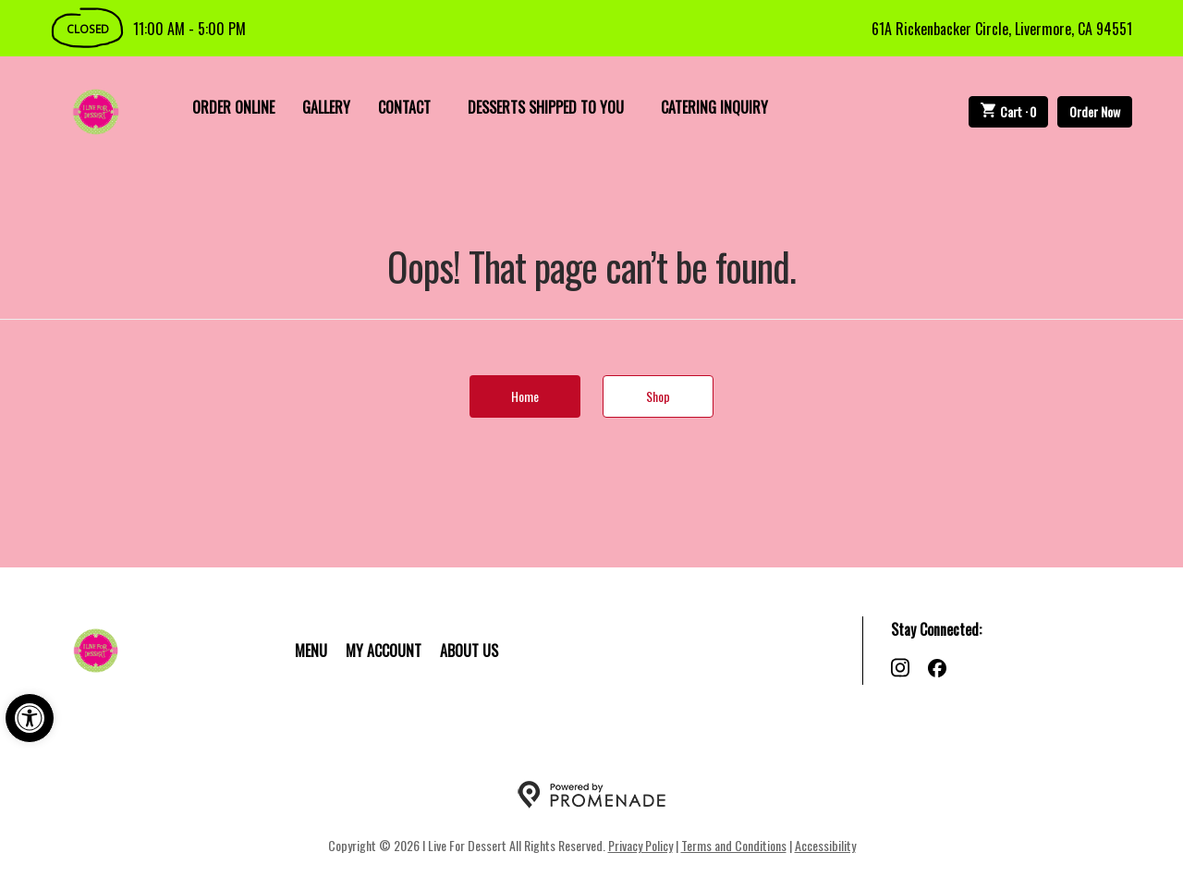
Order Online (233, 107)
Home (525, 396)
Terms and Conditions (734, 845)
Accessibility (825, 845)
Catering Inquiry (714, 107)
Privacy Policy (640, 845)
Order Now (1094, 111)
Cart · (1009, 111)
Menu (311, 650)
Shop (658, 396)
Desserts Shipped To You (546, 107)
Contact (404, 107)
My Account (383, 650)
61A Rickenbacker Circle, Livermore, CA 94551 (1002, 29)
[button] (30, 718)
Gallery (326, 107)
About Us (469, 650)
